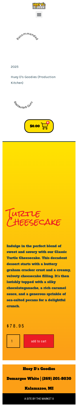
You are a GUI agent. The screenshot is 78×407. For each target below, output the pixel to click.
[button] (39, 14)
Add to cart (38, 341)
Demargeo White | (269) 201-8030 (39, 378)
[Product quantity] (13, 341)
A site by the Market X (39, 398)
